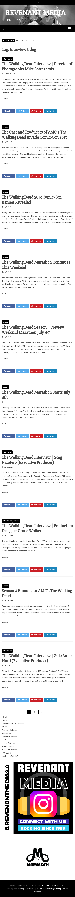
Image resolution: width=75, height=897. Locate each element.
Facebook (9, 111)
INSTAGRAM (7, 727)
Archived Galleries (9, 730)
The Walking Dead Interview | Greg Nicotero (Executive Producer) (32, 460)
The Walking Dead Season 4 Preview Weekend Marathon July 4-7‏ (33, 330)
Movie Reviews (8, 743)
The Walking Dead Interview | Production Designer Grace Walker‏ (37, 528)
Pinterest (36, 111)
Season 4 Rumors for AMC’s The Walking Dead (37, 593)
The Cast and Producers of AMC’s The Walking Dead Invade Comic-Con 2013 (34, 135)
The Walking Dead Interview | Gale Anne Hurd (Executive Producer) (36, 658)
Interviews (7, 59)
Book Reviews (8, 740)
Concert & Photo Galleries (13, 723)
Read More (5, 99)
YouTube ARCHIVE (10, 756)
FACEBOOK (7, 753)
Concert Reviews (9, 736)
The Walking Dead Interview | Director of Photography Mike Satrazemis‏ (37, 66)
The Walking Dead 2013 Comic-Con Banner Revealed (31, 200)
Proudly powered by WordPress (21, 888)
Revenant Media (35, 13)
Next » (43, 712)
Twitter (22, 111)
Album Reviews (8, 746)
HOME (5, 717)
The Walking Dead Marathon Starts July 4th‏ (36, 395)
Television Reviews (10, 749)
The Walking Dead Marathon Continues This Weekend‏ (36, 265)
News (5, 127)
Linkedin (50, 111)
